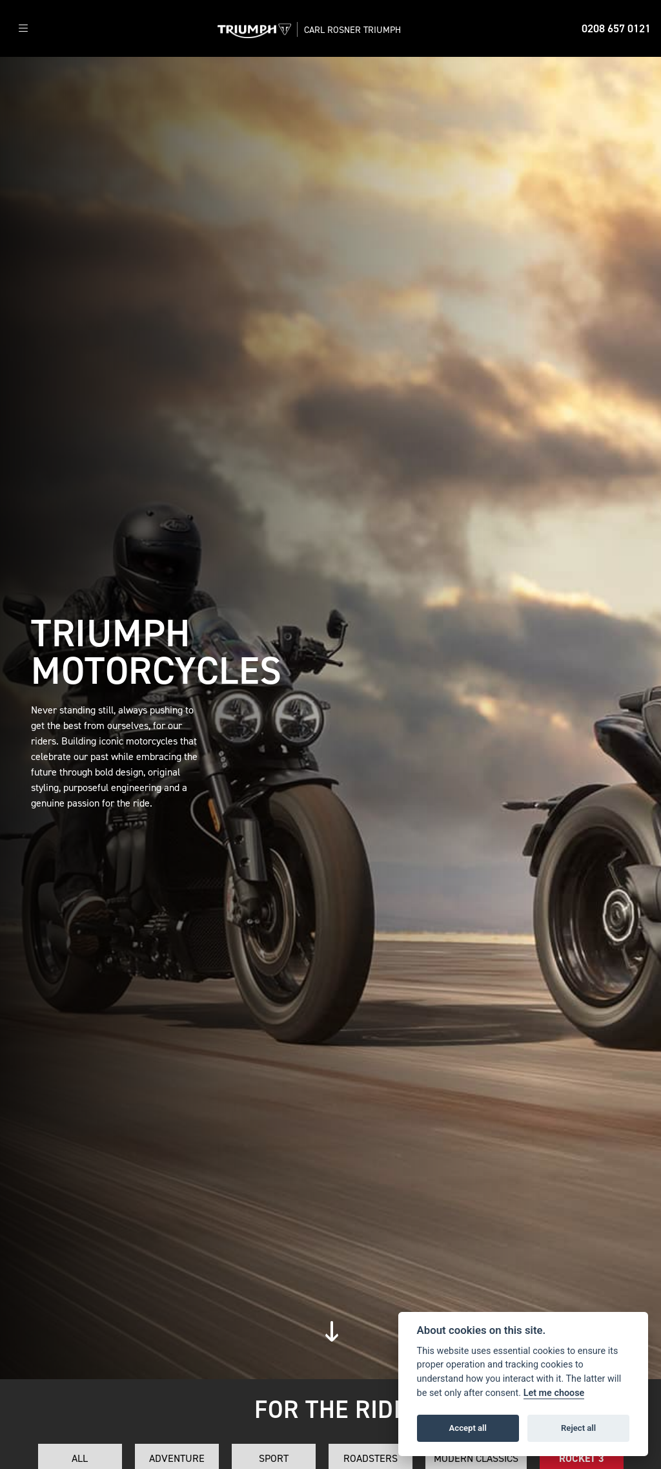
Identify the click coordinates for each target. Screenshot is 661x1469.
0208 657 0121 (616, 28)
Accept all (468, 1428)
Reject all (578, 1428)
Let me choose (554, 1393)
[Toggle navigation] (23, 28)
